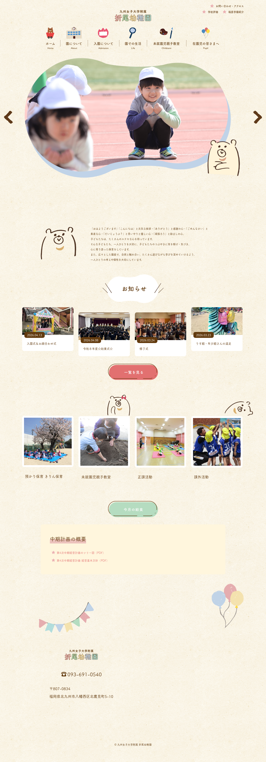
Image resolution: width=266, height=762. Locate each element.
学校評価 (213, 12)
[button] (8, 117)
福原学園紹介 (236, 12)
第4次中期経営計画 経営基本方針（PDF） (84, 560)
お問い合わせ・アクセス (230, 6)
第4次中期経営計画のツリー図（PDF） (83, 552)
